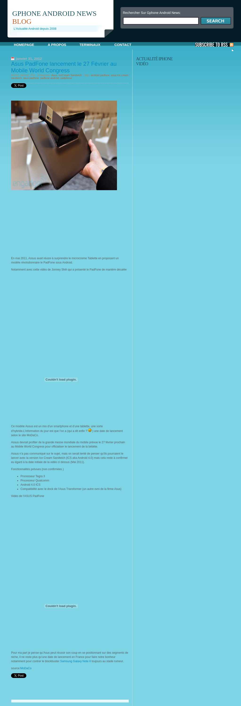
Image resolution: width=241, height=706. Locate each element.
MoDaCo (25, 668)
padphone (66, 78)
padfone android (49, 78)
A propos (57, 45)
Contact (122, 45)
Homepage (24, 45)
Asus (54, 75)
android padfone (100, 75)
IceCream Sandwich (70, 75)
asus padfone (31, 78)
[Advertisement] (63, 39)
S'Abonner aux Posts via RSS (214, 45)
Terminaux (89, 45)
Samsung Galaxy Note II (76, 661)
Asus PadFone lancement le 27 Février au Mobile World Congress (63, 67)
